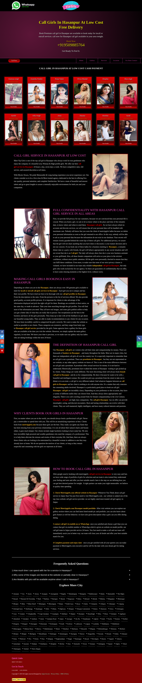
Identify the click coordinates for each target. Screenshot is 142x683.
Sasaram (26, 644)
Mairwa (38, 629)
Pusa (43, 639)
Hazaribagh (91, 614)
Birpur (61, 604)
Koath (62, 624)
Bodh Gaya (69, 604)
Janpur (61, 619)
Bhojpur (15, 604)
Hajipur (73, 614)
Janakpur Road (51, 619)
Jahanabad (16, 619)
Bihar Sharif (32, 604)
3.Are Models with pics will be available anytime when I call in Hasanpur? (45, 579)
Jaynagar (69, 619)
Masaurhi (84, 629)
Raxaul (87, 639)
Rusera (104, 639)
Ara (23, 594)
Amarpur (16, 594)
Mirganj (92, 629)
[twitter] (2, 337)
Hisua (106, 614)
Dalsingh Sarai (18, 609)
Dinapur (71, 609)
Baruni (63, 599)
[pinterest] (2, 351)
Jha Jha (77, 619)
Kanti (103, 619)
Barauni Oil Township (28, 599)
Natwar (82, 634)
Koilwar (69, 624)
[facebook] (2, 332)
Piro (30, 639)
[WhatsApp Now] (139, 344)
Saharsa (119, 639)
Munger (24, 634)
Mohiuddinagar (103, 629)
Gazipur (22, 614)
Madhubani (115, 624)
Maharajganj (17, 629)
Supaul (110, 644)
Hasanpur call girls (94, 225)
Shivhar (61, 644)
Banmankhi (111, 594)
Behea (79, 599)
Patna (15, 639)
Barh (39, 599)
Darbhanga (29, 609)
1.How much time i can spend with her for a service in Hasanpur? (42, 570)
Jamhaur (34, 619)
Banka (103, 594)
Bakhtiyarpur (93, 594)
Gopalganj (55, 614)
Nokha (116, 634)
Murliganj (33, 634)
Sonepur (92, 644)
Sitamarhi (77, 644)
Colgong (121, 604)
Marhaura (75, 629)
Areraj (37, 594)
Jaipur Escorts (46, 674)
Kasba (110, 619)
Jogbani (95, 619)
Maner (58, 629)
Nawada (100, 634)
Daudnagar (39, 609)
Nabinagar (53, 634)
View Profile (13, 106)
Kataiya (117, 619)
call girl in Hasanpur (111, 266)
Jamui (42, 619)
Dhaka (54, 609)
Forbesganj (120, 609)
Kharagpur (34, 624)
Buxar (78, 604)
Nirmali (108, 634)
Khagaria (16, 624)
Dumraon (103, 609)
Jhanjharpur (86, 619)
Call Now (14, 60)
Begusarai (71, 599)
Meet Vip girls (17, 662)
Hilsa (99, 614)
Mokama (113, 629)
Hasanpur (81, 614)
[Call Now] (139, 339)
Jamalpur (26, 619)
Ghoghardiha (32, 614)
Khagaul (24, 624)
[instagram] (2, 341)
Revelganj (95, 639)
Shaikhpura (43, 644)
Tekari (125, 644)
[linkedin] (2, 346)
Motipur (15, 634)
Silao (69, 644)
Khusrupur (43, 624)
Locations (23, 670)
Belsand (86, 599)
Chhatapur (112, 604)
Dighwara (62, 609)
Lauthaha (96, 624)
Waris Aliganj (36, 649)
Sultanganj (101, 644)
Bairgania (83, 594)
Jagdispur (123, 614)
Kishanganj (53, 624)
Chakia (85, 604)
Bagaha (63, 594)
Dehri (47, 609)
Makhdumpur (48, 629)
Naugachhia (91, 634)
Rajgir (70, 639)
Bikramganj (52, 604)
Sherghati (53, 644)
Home (81, 60)
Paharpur (124, 634)
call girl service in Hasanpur (100, 474)
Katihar (125, 619)
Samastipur (16, 644)
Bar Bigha (121, 594)
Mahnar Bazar (28, 629)
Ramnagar (78, 639)
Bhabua (102, 599)
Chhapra (103, 604)
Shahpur (34, 644)
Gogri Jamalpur (44, 614)
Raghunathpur (60, 639)
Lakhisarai (79, 624)
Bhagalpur (111, 599)
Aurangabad (54, 594)
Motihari (122, 629)
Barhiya (46, 599)
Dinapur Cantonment (83, 609)
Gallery (92, 60)
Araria (29, 594)
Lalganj (87, 624)
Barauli (15, 599)
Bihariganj (42, 604)
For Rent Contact (131, 60)
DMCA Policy (64, 674)
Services (104, 60)
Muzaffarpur (43, 634)
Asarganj (44, 594)
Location (116, 60)
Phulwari (23, 639)
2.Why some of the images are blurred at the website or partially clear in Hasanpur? (50, 575)
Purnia (36, 639)
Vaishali (26, 649)
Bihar (23, 604)
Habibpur (65, 614)
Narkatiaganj (64, 634)
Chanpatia (94, 604)
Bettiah (95, 599)
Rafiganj (50, 639)
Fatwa (111, 609)
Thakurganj (17, 649)
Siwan (85, 644)
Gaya (15, 614)
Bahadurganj (73, 594)
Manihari (66, 629)
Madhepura (105, 624)
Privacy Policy (55, 674)
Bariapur (55, 599)
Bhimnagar (121, 599)
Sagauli (111, 639)
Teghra (118, 644)
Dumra (95, 609)
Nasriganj (74, 634)
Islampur (114, 614)
